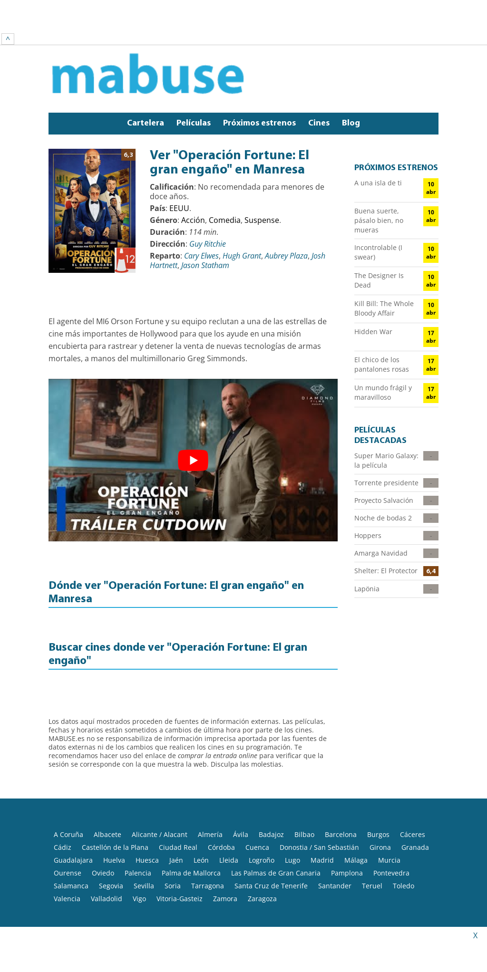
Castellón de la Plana (115, 812)
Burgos (378, 799)
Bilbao (304, 799)
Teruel (372, 851)
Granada (415, 812)
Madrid (322, 825)
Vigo (139, 863)
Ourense (67, 838)
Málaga (356, 825)
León (201, 825)
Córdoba (221, 812)
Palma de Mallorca (191, 838)
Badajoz (271, 799)
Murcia (389, 825)
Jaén (176, 825)
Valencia (67, 863)
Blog (351, 88)
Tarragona (207, 851)
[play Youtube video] (193, 425)
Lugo (292, 825)
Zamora (225, 863)
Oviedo (103, 838)
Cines (319, 88)
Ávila (240, 799)
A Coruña (68, 799)
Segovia (111, 851)
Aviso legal (155, 914)
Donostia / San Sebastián (319, 812)
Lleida (228, 825)
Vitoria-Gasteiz (179, 863)
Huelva (114, 825)
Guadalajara (73, 825)
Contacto (339, 914)
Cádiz (62, 812)
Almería (210, 799)
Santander (334, 851)
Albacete (107, 799)
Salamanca (71, 851)
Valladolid (106, 863)
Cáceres (412, 799)
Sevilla (144, 851)
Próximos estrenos (259, 88)
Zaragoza (262, 863)
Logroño (261, 825)
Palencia (138, 838)
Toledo (403, 851)
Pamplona (347, 838)
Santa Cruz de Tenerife (271, 851)
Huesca (147, 825)
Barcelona (341, 799)
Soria (173, 851)
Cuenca (257, 812)
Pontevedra (391, 838)
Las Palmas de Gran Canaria (276, 838)
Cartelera (145, 88)
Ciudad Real (178, 812)
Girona (380, 812)
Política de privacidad (214, 914)
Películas (193, 88)
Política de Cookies (287, 914)
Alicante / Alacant (159, 799)
